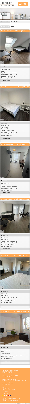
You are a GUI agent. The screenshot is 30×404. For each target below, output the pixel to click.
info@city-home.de (8, 376)
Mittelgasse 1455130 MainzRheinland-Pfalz (15, 131)
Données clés (4, 67)
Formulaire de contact (8, 390)
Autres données (5, 80)
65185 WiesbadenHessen (15, 354)
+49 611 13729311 (13, 375)
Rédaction (5, 397)
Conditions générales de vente (11, 398)
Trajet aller (5, 391)
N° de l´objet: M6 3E (23, 145)
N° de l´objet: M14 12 (22, 87)
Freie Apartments (15, 22)
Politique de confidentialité (10, 400)
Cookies (4, 399)
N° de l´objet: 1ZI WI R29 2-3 (20, 311)
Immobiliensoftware (26, 403)
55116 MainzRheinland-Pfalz (15, 298)
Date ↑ (12, 26)
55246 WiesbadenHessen (15, 74)
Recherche (5, 388)
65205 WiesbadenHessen (15, 187)
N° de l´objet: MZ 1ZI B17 (21, 255)
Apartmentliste (5, 22)
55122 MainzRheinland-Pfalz (15, 242)
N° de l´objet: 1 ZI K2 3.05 (21, 199)
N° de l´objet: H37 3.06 (22, 31)
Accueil (4, 387)
